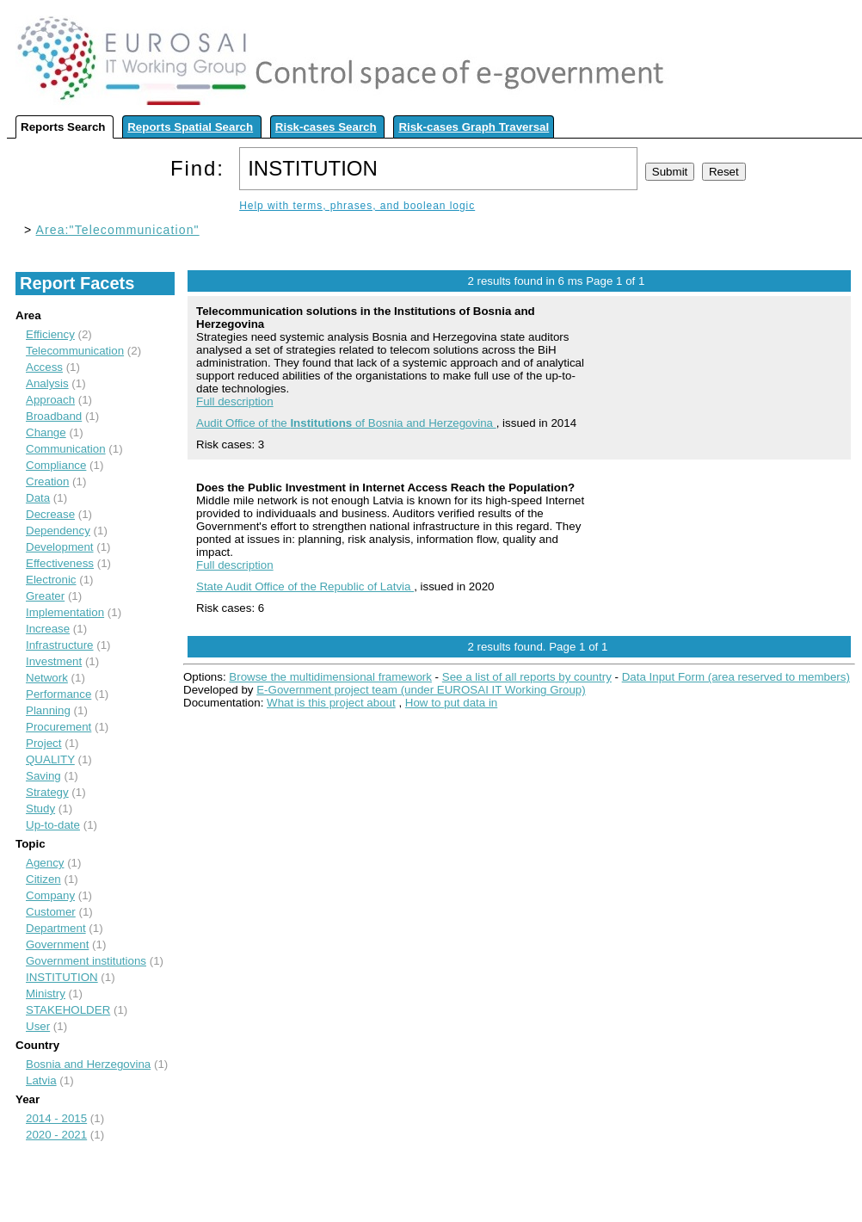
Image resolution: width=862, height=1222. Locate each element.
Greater (45, 595)
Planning (48, 710)
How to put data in (451, 702)
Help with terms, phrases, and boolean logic (357, 206)
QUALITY (50, 759)
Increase (48, 628)
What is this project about (331, 702)
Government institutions (86, 960)
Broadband (54, 416)
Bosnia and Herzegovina (88, 1064)
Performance (58, 694)
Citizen (43, 879)
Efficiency (50, 334)
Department (56, 928)
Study (40, 808)
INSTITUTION (62, 977)
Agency (45, 862)
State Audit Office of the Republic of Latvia (305, 586)
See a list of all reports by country (527, 676)
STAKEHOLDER (68, 1009)
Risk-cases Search (326, 126)
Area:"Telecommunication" (118, 230)
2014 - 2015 (56, 1118)
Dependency (58, 530)
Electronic (51, 579)
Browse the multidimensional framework (330, 676)
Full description (235, 401)
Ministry (45, 993)
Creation (47, 481)
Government (57, 944)
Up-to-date (53, 824)
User (38, 1026)
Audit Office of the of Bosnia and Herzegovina (346, 423)
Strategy (47, 792)
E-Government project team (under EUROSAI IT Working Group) (420, 689)
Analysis (47, 383)
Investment (54, 661)
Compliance (56, 465)
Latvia (41, 1080)
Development (60, 546)
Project (43, 743)
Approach (50, 399)
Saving (43, 775)
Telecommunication (75, 350)
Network (47, 677)
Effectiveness (60, 563)
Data (38, 497)
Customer (51, 911)
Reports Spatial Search (190, 126)
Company (50, 895)
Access (44, 367)
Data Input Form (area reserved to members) (736, 676)
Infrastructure (60, 645)
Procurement (58, 726)
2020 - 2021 (56, 1134)
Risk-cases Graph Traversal (473, 126)
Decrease (50, 514)
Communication (66, 448)
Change (46, 432)
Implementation (65, 612)
